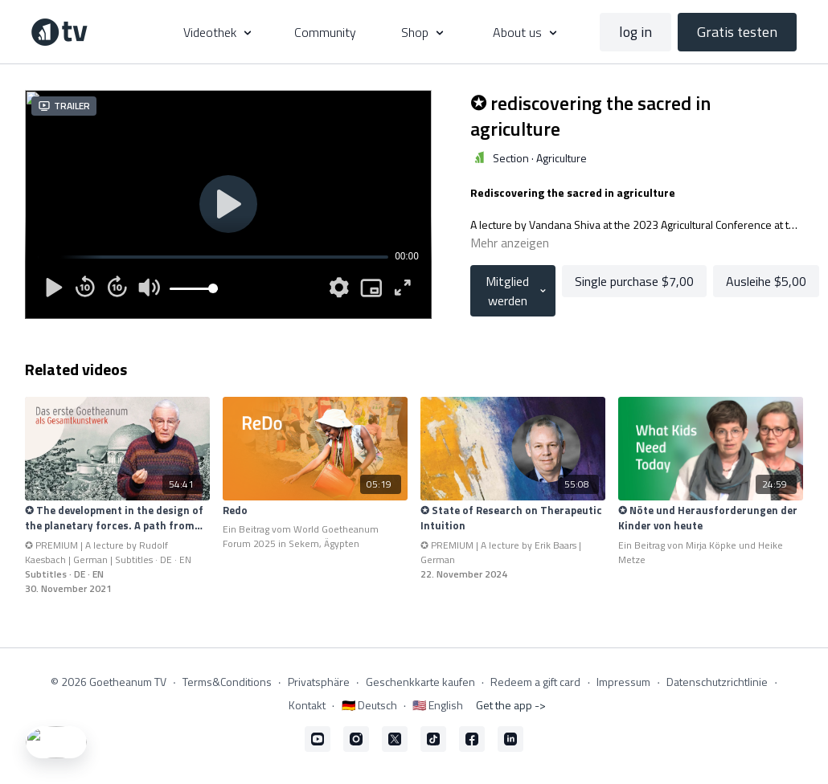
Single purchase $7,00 (634, 281)
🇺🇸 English (437, 704)
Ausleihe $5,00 (766, 281)
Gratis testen (737, 32)
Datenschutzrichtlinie (717, 681)
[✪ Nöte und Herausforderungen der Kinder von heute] (710, 518)
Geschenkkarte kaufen (420, 681)
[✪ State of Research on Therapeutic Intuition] (512, 518)
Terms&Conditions (227, 681)
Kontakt (307, 704)
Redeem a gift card (535, 681)
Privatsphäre (319, 681)
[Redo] (315, 511)
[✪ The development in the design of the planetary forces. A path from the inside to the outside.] (117, 518)
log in (635, 32)
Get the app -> (511, 704)
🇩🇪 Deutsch (369, 704)
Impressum (623, 681)
